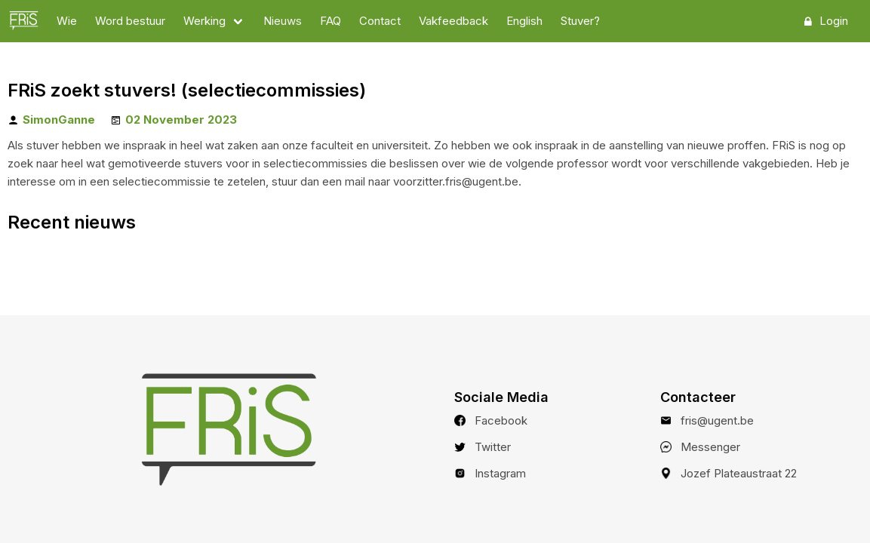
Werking (204, 21)
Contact (380, 21)
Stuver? (580, 21)
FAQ (330, 21)
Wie (67, 21)
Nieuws (282, 21)
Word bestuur (130, 21)
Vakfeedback (453, 21)
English (524, 21)
